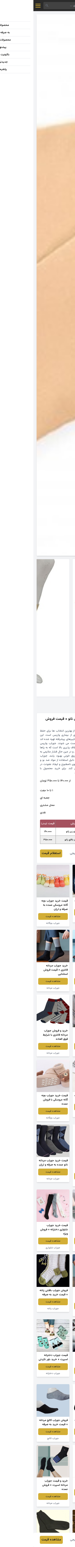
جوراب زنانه (19, 1308)
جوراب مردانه (55, 919)
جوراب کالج (55, 1248)
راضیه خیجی (44, 853)
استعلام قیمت (17, 853)
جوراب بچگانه (19, 923)
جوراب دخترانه (55, 1377)
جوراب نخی (55, 1499)
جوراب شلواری (19, 1248)
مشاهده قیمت (55, 912)
